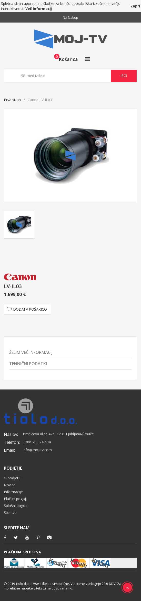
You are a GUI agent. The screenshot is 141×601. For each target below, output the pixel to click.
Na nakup (70, 17)
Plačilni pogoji (15, 498)
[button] (64, 59)
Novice (9, 484)
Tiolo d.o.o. (24, 583)
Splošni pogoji (15, 505)
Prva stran (12, 99)
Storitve (10, 512)
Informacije (13, 491)
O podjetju (13, 478)
